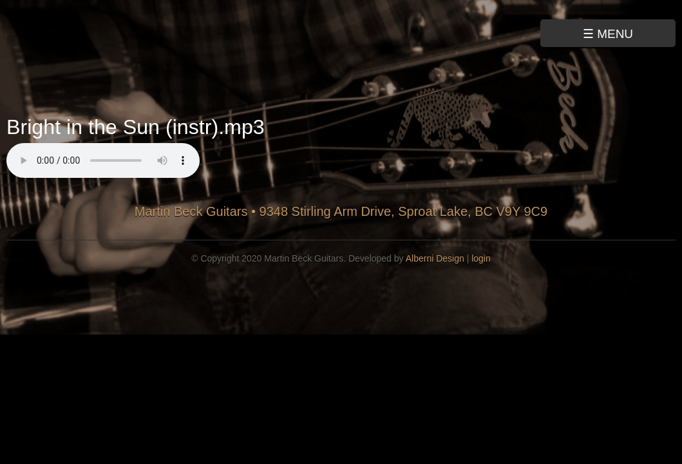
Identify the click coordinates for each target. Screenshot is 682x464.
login (481, 258)
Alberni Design (435, 258)
